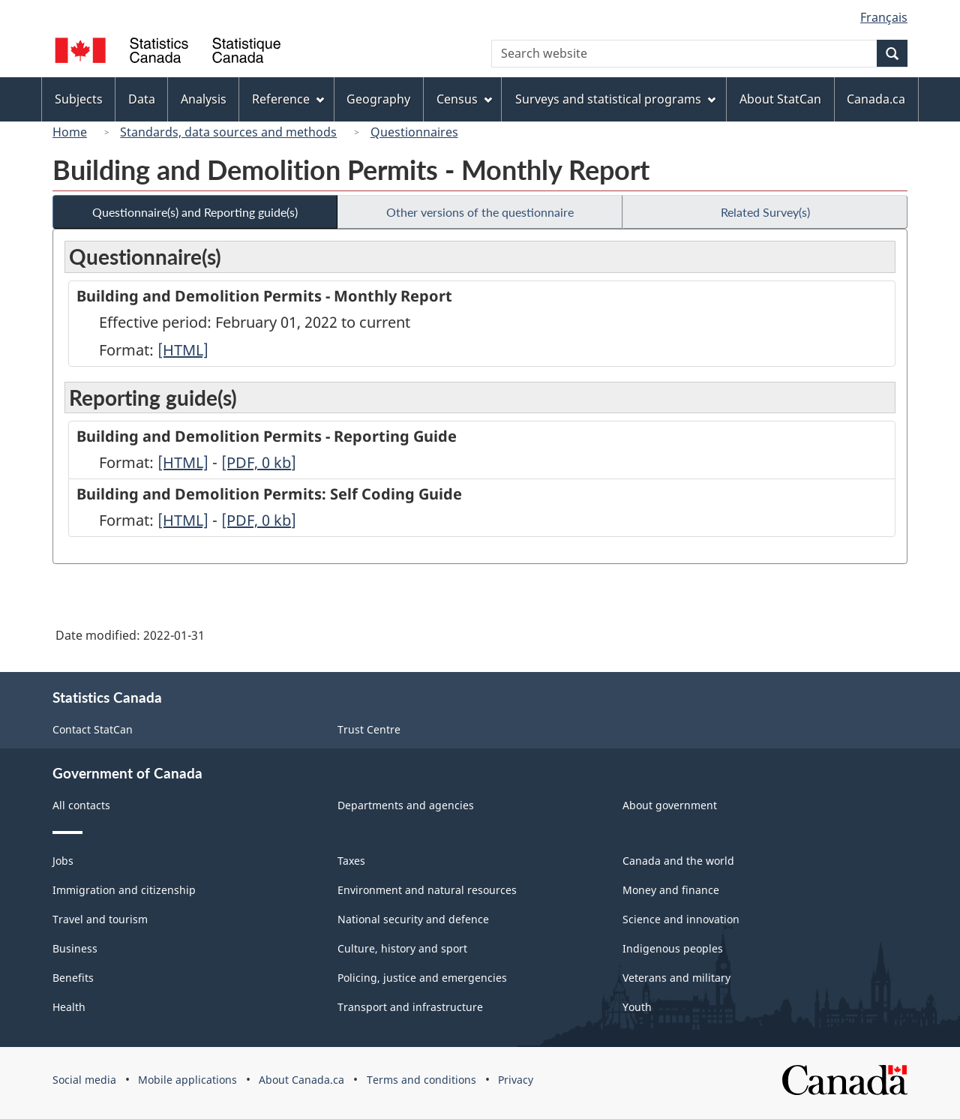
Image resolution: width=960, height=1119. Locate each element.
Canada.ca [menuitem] (876, 99)
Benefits (73, 977)
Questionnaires (414, 132)
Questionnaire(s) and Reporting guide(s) (195, 212)
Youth (637, 1007)
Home (69, 132)
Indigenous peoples (672, 948)
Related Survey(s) (765, 212)
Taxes (351, 861)
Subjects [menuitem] (79, 99)
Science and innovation (681, 919)
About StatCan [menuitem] (780, 99)
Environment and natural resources (427, 890)
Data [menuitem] (141, 99)
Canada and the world (678, 861)
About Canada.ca (301, 1079)
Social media (84, 1079)
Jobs (63, 861)
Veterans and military (676, 977)
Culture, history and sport (402, 948)
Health (69, 1007)
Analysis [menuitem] (203, 99)
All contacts (81, 805)
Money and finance (670, 890)
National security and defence (413, 919)
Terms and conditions (421, 1079)
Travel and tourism (100, 919)
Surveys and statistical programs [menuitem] (615, 99)
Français (884, 17)
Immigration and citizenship (124, 890)
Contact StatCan (92, 729)
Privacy (515, 1079)
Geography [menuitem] (378, 99)
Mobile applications (187, 1079)
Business (75, 948)
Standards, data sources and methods (228, 132)
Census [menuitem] (464, 99)
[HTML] (183, 350)
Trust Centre (369, 729)
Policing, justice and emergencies (422, 977)
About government (669, 805)
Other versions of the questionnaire (480, 212)
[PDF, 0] (258, 462)
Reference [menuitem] (288, 99)
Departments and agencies (406, 805)
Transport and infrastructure (410, 1007)
